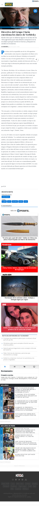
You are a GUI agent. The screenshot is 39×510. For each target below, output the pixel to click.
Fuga (25, 201)
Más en (20, 210)
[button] (36, 59)
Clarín (4, 201)
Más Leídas (4, 385)
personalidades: (7, 195)
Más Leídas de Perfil (8, 426)
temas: (4, 199)
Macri (20, 201)
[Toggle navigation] (2, 4)
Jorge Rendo (5, 197)
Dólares (15, 201)
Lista (9, 201)
